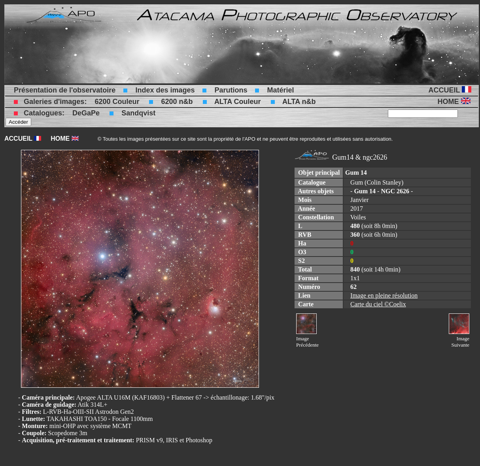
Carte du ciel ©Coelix (378, 304)
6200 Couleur (116, 102)
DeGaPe (86, 113)
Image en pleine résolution (384, 295)
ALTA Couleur (237, 102)
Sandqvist (138, 113)
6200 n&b (177, 102)
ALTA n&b (299, 102)
